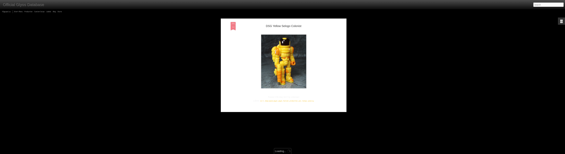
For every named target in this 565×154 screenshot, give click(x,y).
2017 (262, 55)
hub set (286, 55)
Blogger (294, 152)
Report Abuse (303, 152)
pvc (300, 55)
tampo (304, 55)
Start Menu (18, 12)
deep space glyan (271, 55)
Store (60, 12)
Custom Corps (39, 12)
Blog (54, 12)
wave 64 (311, 55)
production (294, 55)
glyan (280, 55)
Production (28, 12)
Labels (48, 12)
